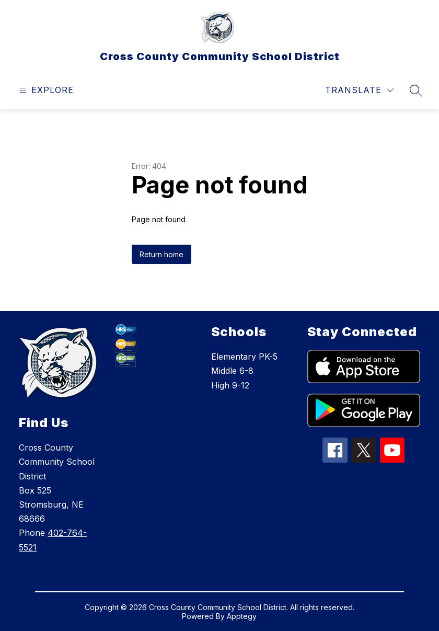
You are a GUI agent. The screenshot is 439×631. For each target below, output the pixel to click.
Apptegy (242, 616)
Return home (161, 254)
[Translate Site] (359, 90)
